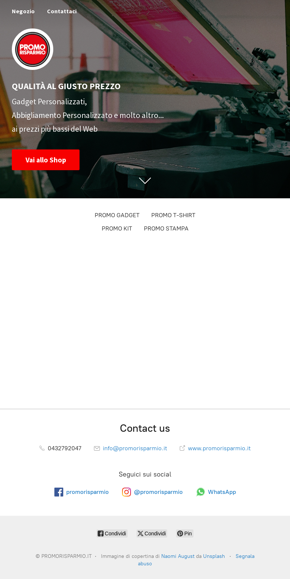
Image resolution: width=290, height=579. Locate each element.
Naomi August (178, 556)
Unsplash (214, 556)
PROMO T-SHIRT (173, 215)
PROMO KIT (117, 228)
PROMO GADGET (117, 215)
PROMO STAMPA (166, 228)
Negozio (23, 11)
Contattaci (62, 11)
